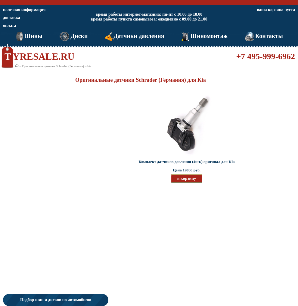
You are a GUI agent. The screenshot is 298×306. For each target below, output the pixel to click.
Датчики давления (134, 36)
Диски (73, 36)
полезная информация (24, 10)
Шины (28, 36)
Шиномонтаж (204, 36)
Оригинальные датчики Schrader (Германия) (53, 66)
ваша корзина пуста (276, 10)
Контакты (263, 36)
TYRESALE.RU (40, 56)
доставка (11, 17)
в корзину (186, 178)
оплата (9, 25)
